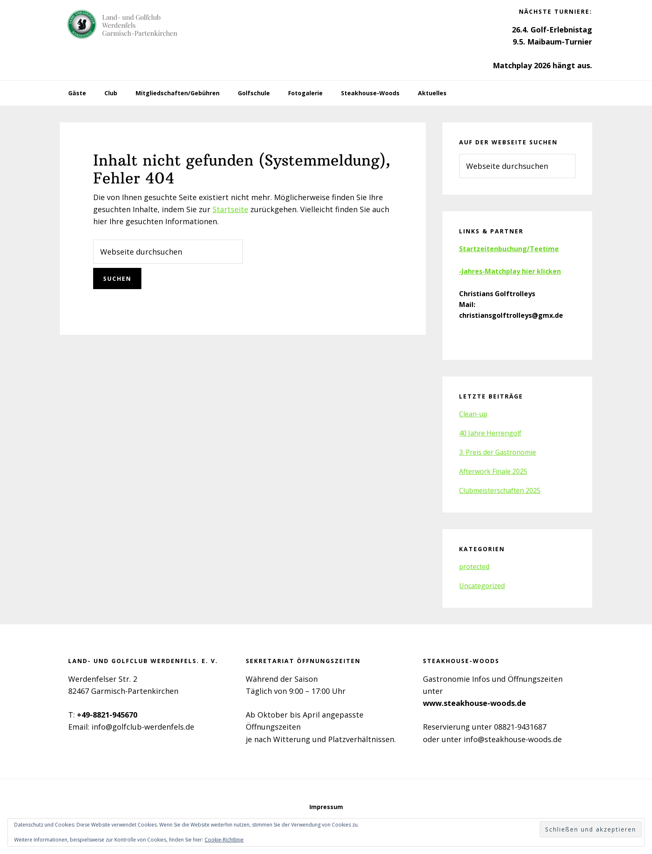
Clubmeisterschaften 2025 (500, 490)
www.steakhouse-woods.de (474, 703)
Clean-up (473, 413)
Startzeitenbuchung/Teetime (509, 248)
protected (474, 566)
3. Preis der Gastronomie (497, 452)
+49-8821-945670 (107, 715)
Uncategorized (482, 585)
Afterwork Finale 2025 (493, 471)
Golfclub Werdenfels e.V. (122, 25)
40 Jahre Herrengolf (490, 433)
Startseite (230, 209)
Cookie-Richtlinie (224, 839)
